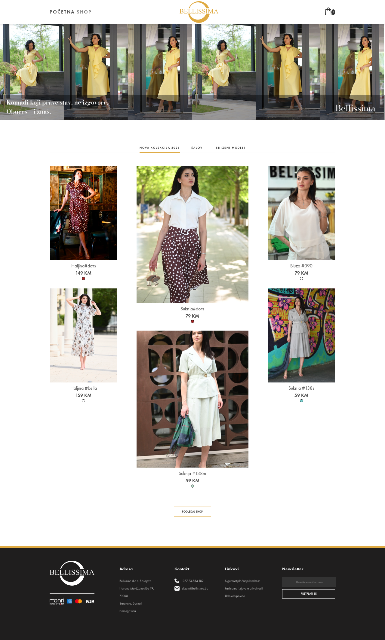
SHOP (84, 12)
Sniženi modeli (230, 148)
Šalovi (197, 148)
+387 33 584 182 (192, 581)
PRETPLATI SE (309, 594)
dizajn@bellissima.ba (195, 588)
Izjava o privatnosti (251, 588)
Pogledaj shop (192, 512)
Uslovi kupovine (235, 596)
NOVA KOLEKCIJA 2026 (160, 148)
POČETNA (62, 12)
